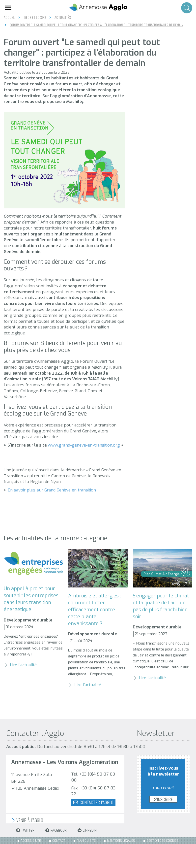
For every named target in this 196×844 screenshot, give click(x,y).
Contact (58, 841)
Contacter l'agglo (93, 802)
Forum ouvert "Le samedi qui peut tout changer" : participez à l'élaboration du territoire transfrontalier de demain (96, 24)
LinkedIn (87, 830)
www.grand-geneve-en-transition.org (84, 445)
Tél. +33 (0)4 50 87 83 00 (93, 777)
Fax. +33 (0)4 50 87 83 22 (93, 791)
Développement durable (28, 620)
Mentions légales (121, 841)
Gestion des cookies (162, 841)
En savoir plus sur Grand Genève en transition (52, 490)
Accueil (9, 17)
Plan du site (86, 841)
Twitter (25, 830)
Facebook (56, 830)
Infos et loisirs (35, 17)
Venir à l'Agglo (27, 820)
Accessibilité (31, 841)
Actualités (63, 17)
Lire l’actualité (20, 665)
